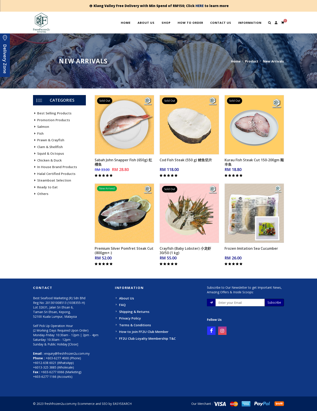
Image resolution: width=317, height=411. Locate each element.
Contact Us (220, 23)
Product (251, 61)
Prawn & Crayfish (50, 140)
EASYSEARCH (122, 404)
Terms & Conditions (135, 325)
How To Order (190, 23)
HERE (199, 6)
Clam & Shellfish (50, 147)
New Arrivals (273, 61)
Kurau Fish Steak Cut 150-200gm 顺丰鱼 (254, 162)
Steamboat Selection (54, 180)
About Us (146, 23)
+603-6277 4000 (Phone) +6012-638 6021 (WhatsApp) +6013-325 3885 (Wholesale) (57, 362)
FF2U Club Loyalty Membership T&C (147, 338)
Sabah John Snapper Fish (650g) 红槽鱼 (123, 162)
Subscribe (274, 302)
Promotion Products (53, 120)
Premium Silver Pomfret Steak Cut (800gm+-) (124, 250)
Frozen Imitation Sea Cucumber (251, 248)
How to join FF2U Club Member (143, 331)
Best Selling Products (54, 113)
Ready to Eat (47, 187)
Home (126, 23)
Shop (166, 23)
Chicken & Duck (49, 160)
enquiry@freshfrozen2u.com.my (67, 353)
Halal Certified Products (56, 173)
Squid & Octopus (50, 153)
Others (42, 193)
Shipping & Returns (134, 311)
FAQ (122, 305)
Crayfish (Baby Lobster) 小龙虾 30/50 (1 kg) (185, 250)
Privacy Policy (130, 318)
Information (250, 23)
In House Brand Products (57, 167)
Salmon (43, 126)
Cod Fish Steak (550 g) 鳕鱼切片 (186, 160)
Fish (40, 133)
